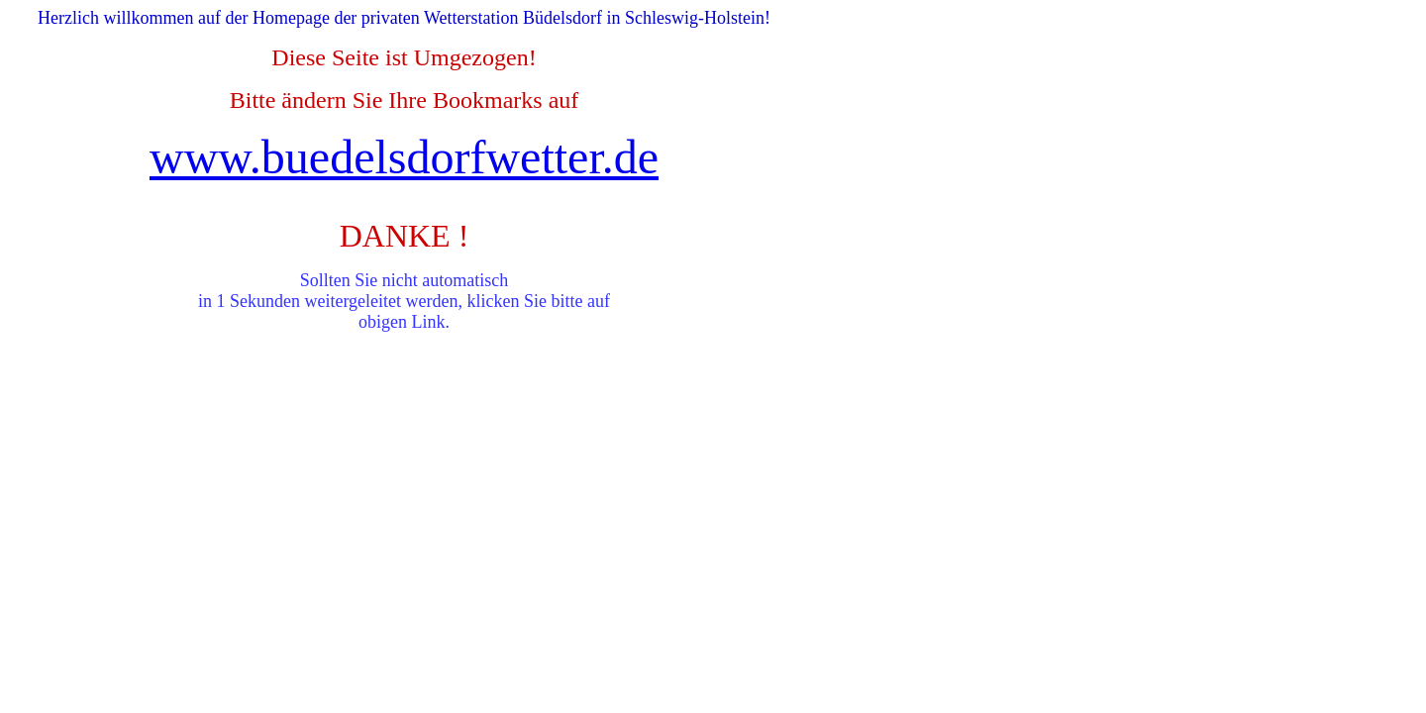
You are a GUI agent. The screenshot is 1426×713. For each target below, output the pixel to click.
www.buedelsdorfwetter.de (404, 157)
